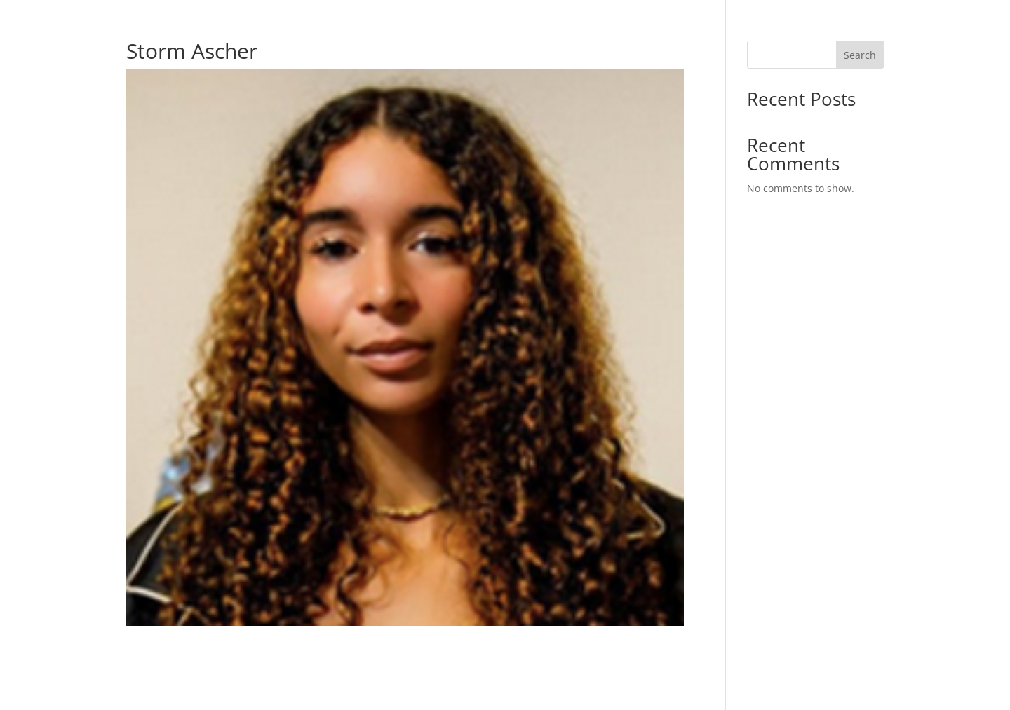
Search (860, 55)
